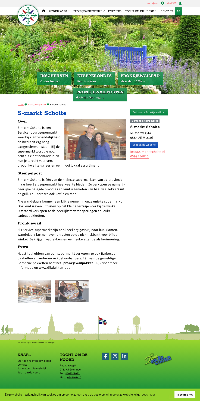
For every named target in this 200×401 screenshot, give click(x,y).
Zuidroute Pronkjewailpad (149, 112)
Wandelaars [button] (58, 11)
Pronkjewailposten (37, 104)
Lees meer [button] (148, 394)
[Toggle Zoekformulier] (178, 11)
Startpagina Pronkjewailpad (34, 361)
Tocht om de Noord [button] (139, 11)
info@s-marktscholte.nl (147, 151)
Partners (114, 11)
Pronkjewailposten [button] (87, 11)
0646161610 (74, 377)
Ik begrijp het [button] (185, 394)
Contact (167, 11)
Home (21, 104)
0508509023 (72, 373)
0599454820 (139, 156)
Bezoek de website (144, 145)
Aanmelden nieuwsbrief (32, 368)
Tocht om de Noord (29, 373)
